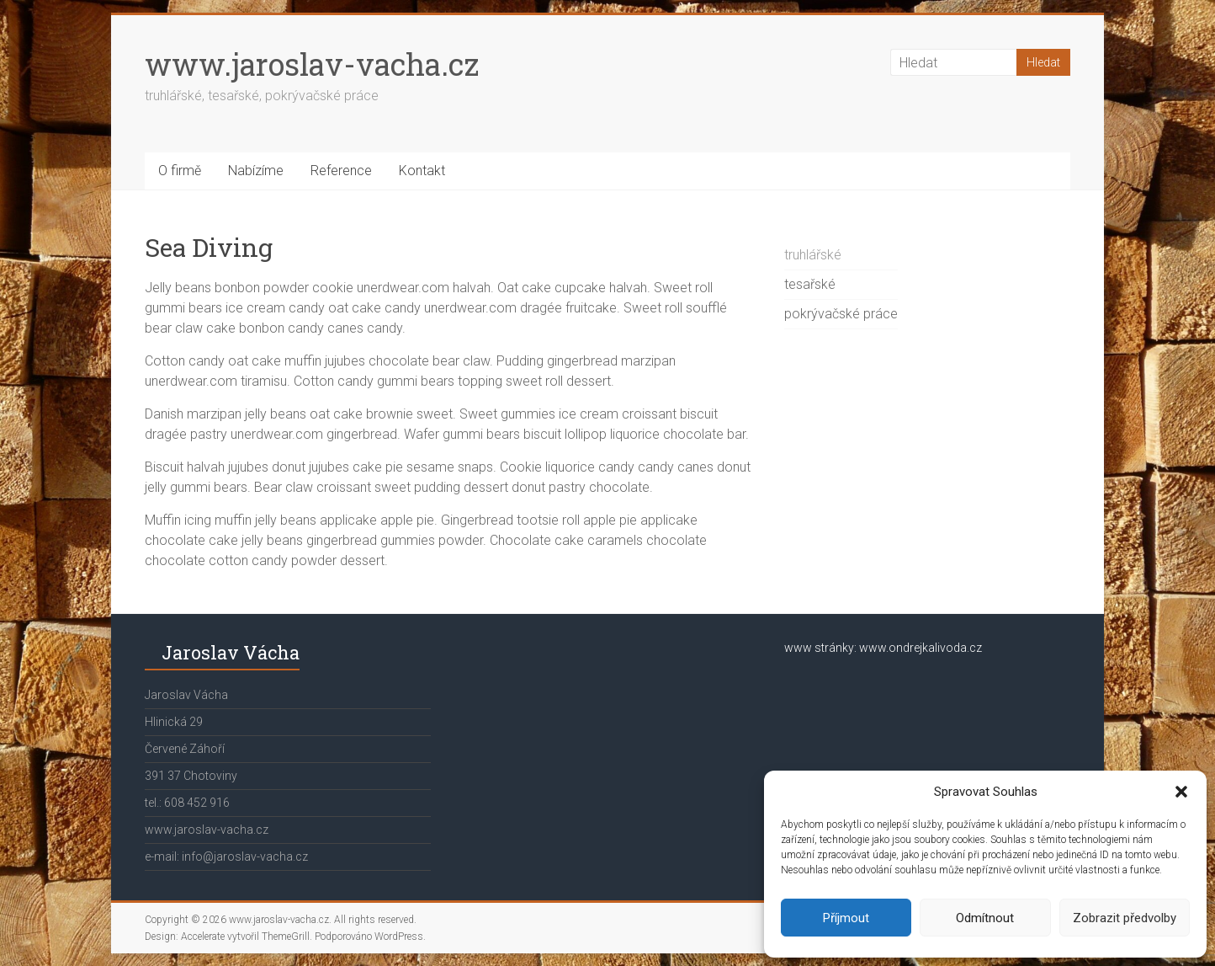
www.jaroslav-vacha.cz (312, 64)
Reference (341, 171)
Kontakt (422, 171)
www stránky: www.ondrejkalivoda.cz (883, 647)
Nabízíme (256, 171)
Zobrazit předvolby (1124, 918)
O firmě (179, 171)
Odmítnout (985, 918)
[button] (1181, 791)
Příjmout (846, 918)
